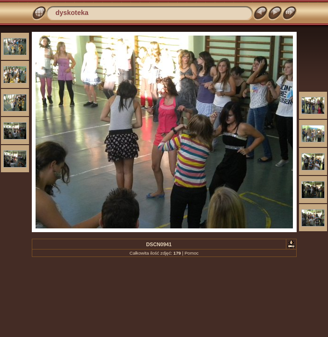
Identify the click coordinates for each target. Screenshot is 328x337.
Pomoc (191, 253)
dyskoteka (72, 12)
